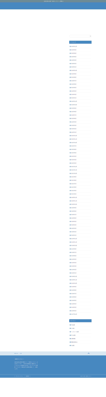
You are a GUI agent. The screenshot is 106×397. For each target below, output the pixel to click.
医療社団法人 (74, 342)
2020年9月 (73, 207)
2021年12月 (74, 166)
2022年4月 (73, 156)
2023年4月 (73, 121)
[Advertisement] (53, 19)
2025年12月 (74, 46)
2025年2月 (73, 63)
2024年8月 (73, 77)
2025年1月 (73, 67)
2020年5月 (73, 221)
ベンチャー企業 (36, 31)
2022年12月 (74, 135)
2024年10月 (74, 70)
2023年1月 (73, 132)
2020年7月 (73, 214)
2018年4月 (73, 303)
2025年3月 (73, 60)
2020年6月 (73, 218)
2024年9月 (73, 73)
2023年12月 (74, 101)
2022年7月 (73, 145)
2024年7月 (73, 80)
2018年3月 (73, 307)
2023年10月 (74, 104)
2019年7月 (73, 252)
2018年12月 (74, 276)
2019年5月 (73, 259)
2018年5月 (73, 300)
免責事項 (27, 376)
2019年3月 (73, 266)
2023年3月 (73, 125)
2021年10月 (74, 173)
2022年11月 (74, 139)
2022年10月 (74, 142)
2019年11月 (74, 242)
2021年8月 (73, 180)
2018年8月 (73, 290)
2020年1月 (73, 235)
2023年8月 (73, 111)
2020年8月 (73, 211)
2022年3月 (73, 159)
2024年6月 (73, 84)
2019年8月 (73, 248)
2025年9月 (73, 49)
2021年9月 (73, 176)
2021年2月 (73, 194)
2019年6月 (73, 255)
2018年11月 (74, 279)
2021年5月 (73, 187)
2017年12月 (74, 314)
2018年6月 (73, 297)
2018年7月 (73, 293)
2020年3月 (73, 228)
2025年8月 (73, 53)
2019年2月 (73, 269)
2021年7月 (73, 183)
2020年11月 (74, 200)
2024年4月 (73, 91)
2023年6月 (73, 118)
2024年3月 (73, 94)
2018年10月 (74, 283)
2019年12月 (74, 238)
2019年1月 (73, 273)
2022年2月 (73, 163)
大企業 (69, 31)
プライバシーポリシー (20, 376)
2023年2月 (73, 128)
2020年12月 (74, 197)
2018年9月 (73, 286)
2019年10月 (74, 245)
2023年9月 (73, 108)
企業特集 (73, 338)
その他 (72, 328)
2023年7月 (73, 115)
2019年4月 (73, 262)
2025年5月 (73, 56)
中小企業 (53, 31)
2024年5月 (73, 87)
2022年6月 (73, 149)
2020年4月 (73, 224)
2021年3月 (73, 190)
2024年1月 (73, 97)
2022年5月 (73, 152)
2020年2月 (73, 231)
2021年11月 (74, 170)
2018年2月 (73, 310)
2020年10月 (74, 204)
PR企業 (73, 324)
